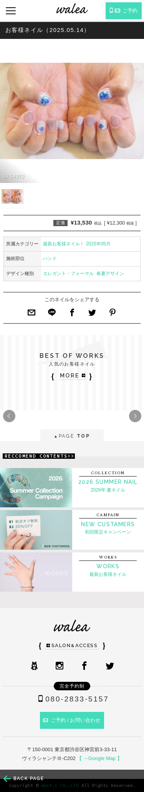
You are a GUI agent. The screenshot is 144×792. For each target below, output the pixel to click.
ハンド (50, 258)
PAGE (72, 436)
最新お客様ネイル (61, 244)
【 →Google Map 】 (99, 758)
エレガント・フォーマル (68, 273)
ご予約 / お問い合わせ (72, 720)
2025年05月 (98, 244)
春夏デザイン (110, 273)
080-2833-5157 (72, 699)
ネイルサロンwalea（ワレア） (72, 8)
